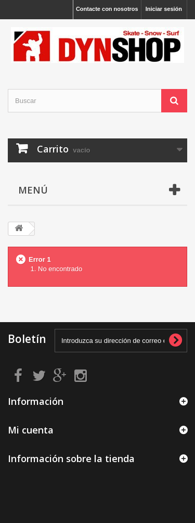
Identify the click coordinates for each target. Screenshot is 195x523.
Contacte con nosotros (107, 9)
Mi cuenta (31, 430)
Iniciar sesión (164, 9)
